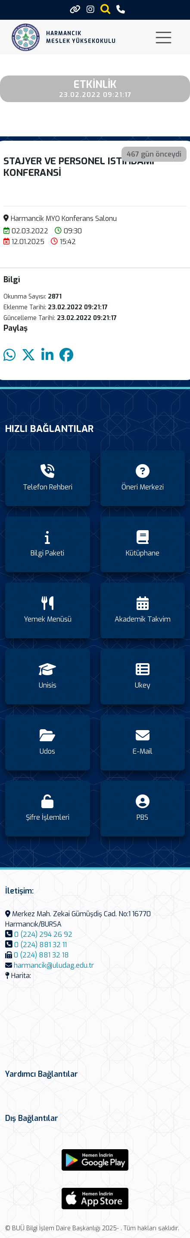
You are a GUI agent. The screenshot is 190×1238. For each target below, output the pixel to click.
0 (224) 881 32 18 (41, 955)
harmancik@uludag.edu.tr (54, 965)
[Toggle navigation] (163, 37)
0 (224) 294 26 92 (43, 934)
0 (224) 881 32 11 (40, 944)
